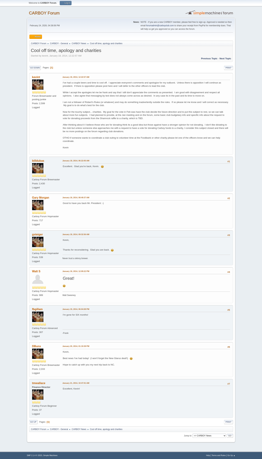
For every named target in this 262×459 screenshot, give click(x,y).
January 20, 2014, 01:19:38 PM (76, 346)
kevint (36, 77)
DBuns (36, 346)
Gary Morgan (40, 197)
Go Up (33, 422)
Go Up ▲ (231, 455)
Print (228, 68)
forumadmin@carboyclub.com (160, 25)
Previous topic (209, 58)
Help (208, 455)
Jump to (188, 435)
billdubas (38, 160)
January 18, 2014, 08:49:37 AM (76, 197)
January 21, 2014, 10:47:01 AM (76, 383)
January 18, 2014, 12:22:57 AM (76, 77)
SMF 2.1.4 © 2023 (34, 455)
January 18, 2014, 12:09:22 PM (76, 271)
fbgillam (37, 309)
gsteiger (37, 234)
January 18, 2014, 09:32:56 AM (76, 234)
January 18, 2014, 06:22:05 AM (76, 161)
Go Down (35, 68)
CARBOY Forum (44, 13)
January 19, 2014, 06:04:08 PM (76, 309)
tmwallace (38, 383)
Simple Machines (50, 455)
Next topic (225, 58)
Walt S (36, 271)
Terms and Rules (219, 455)
